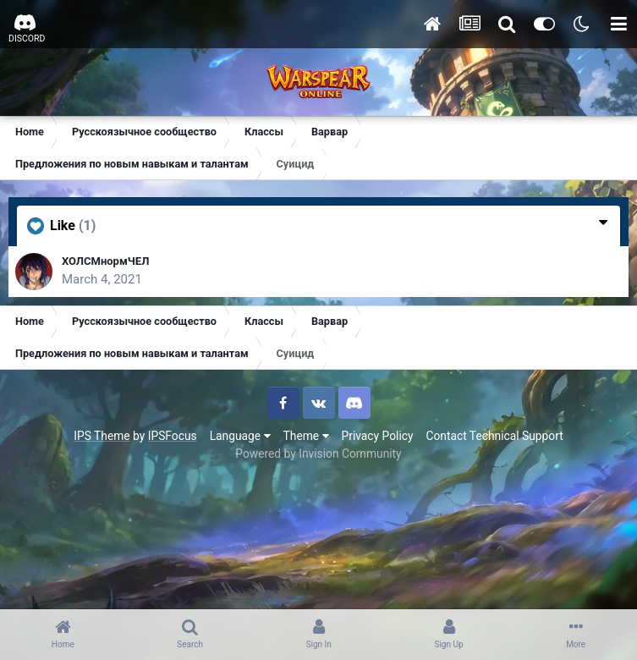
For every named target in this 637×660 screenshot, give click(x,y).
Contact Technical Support (494, 436)
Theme (306, 436)
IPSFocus (172, 436)
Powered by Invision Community (318, 453)
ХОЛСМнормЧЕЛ (105, 261)
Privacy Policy (378, 436)
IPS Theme (101, 436)
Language (240, 436)
